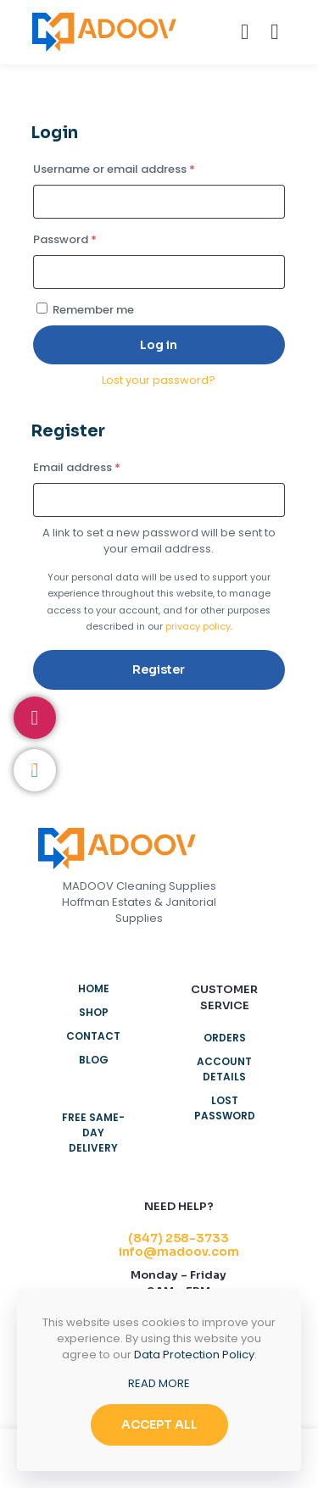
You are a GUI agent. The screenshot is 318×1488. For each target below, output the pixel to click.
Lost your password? (158, 380)
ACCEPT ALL (159, 1424)
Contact (93, 1036)
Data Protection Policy (194, 1354)
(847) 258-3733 (178, 1238)
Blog (94, 1059)
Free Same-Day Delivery (93, 1132)
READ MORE (159, 1383)
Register (158, 669)
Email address (101, 466)
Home (93, 988)
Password (89, 238)
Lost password (224, 1108)
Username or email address (138, 167)
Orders (225, 1037)
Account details (224, 1069)
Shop (94, 1012)
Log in (158, 345)
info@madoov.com (179, 1251)
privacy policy (198, 626)
